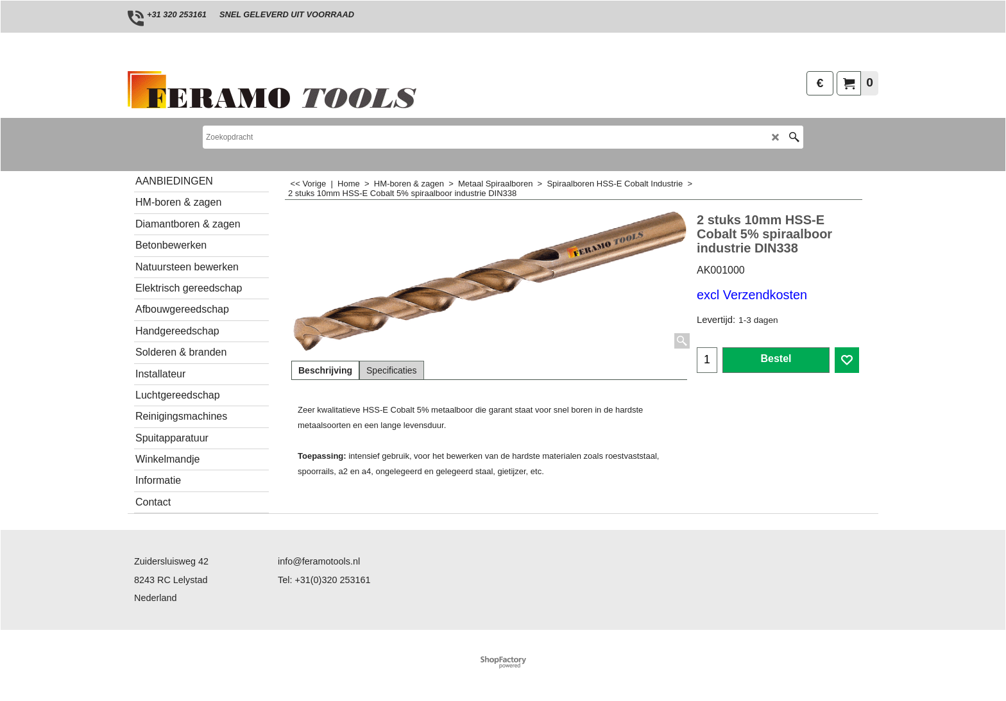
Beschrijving (325, 370)
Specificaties (391, 370)
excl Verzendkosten (752, 295)
